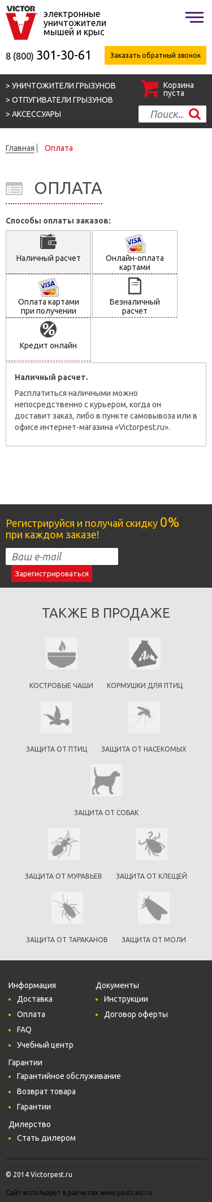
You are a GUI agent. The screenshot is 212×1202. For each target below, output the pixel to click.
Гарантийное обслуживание (69, 1076)
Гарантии (34, 1106)
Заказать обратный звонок (155, 55)
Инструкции (126, 998)
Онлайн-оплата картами (135, 263)
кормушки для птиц (145, 685)
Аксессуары (36, 114)
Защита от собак (106, 812)
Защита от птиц (56, 749)
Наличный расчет (48, 258)
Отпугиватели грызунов (62, 99)
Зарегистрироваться (52, 574)
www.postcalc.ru (126, 1192)
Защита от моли (154, 939)
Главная (20, 148)
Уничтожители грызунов (64, 85)
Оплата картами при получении (48, 306)
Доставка (35, 998)
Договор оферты (136, 1014)
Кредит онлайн (48, 345)
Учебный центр (45, 1044)
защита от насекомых (144, 749)
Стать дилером (46, 1137)
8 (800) (49, 56)
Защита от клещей (151, 876)
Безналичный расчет (135, 306)
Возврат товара (46, 1091)
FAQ (24, 1029)
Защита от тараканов (67, 939)
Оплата (31, 1014)
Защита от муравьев (63, 876)
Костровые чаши (61, 685)
